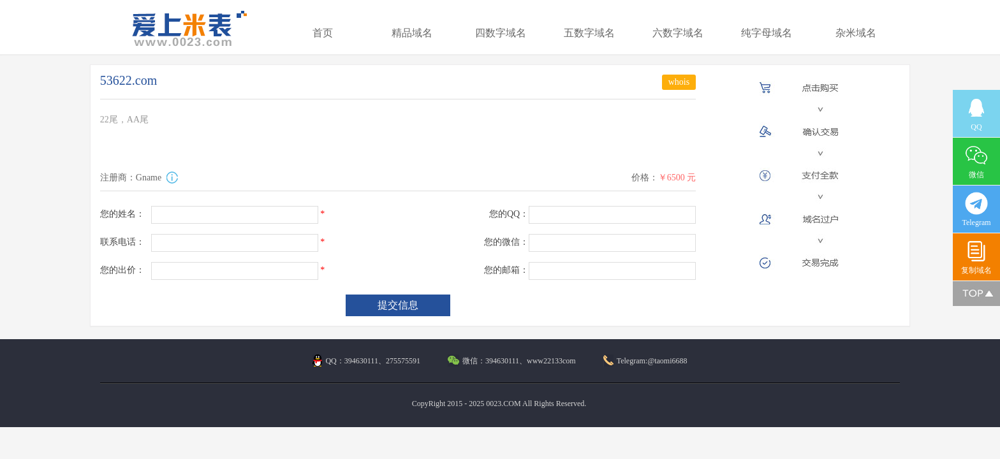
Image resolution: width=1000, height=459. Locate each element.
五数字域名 (589, 32)
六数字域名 (677, 32)
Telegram (976, 209)
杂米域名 (855, 32)
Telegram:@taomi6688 (645, 360)
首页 (322, 32)
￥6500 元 (677, 177)
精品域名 (412, 32)
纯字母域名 (766, 32)
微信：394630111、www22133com (512, 360)
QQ (976, 113)
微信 (976, 161)
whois (678, 82)
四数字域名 (500, 32)
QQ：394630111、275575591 (366, 360)
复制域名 (976, 257)
